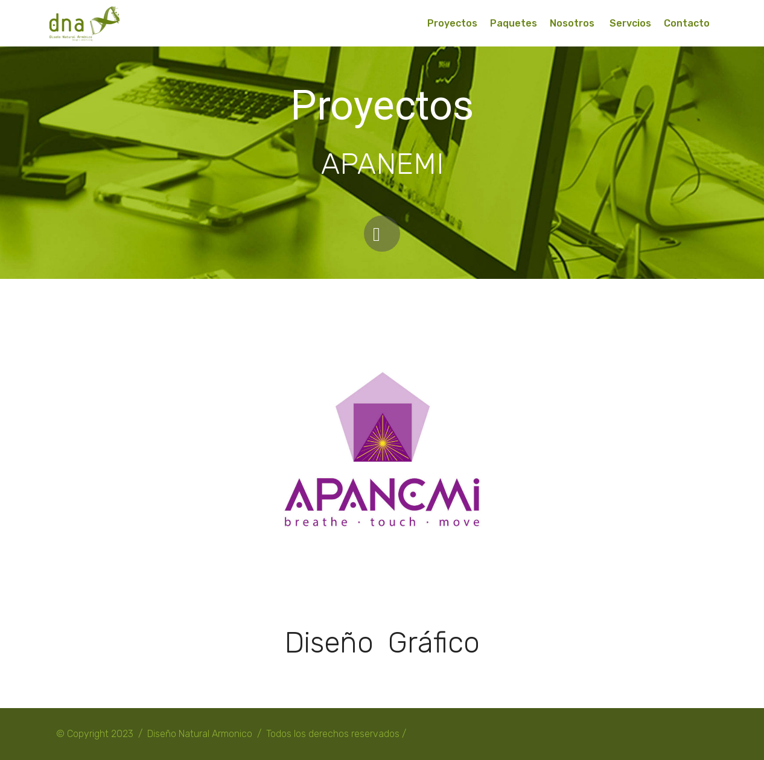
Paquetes (513, 23)
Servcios (630, 23)
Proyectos (452, 23)
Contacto (687, 23)
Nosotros (573, 23)
